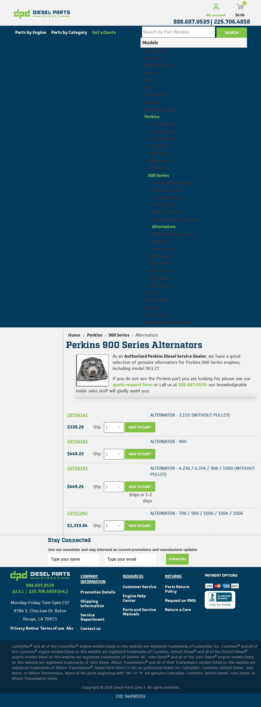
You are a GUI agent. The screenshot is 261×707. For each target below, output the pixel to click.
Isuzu (149, 87)
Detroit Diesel (158, 65)
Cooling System (167, 197)
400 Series (158, 146)
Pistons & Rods (167, 212)
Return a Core (178, 609)
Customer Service (139, 586)
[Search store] (178, 32)
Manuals (160, 241)
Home (74, 335)
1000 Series (160, 256)
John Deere (155, 95)
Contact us (90, 628)
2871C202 (77, 513)
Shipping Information (92, 603)
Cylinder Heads (167, 190)
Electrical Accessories (174, 234)
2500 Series (160, 278)
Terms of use (52, 628)
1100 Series (160, 263)
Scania (150, 292)
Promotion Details (97, 592)
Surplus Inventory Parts (168, 322)
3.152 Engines (162, 124)
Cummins (153, 58)
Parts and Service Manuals (139, 612)
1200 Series (160, 270)
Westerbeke (156, 300)
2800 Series (160, 285)
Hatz (149, 80)
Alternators (164, 226)
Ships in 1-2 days (140, 498)
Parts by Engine (30, 32)
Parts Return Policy (177, 589)
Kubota (151, 102)
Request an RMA (180, 600)
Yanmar (152, 307)
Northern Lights (160, 109)
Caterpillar (155, 50)
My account (215, 15)
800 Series (158, 160)
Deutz (150, 73)
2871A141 (77, 415)
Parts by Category (69, 32)
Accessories (156, 314)
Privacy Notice (24, 628)
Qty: (97, 427)
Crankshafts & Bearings (175, 219)
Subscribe (177, 559)
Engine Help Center (134, 598)
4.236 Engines (162, 131)
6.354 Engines (162, 139)
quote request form (133, 384)
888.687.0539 (192, 384)
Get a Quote (104, 32)
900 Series (158, 175)
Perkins (152, 116)
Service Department (92, 617)
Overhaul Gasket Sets (173, 183)
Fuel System (164, 204)
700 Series (158, 153)
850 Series (158, 168)
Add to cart (140, 427)
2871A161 (77, 441)
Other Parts (163, 249)
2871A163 (77, 468)
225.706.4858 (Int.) (48, 591)
